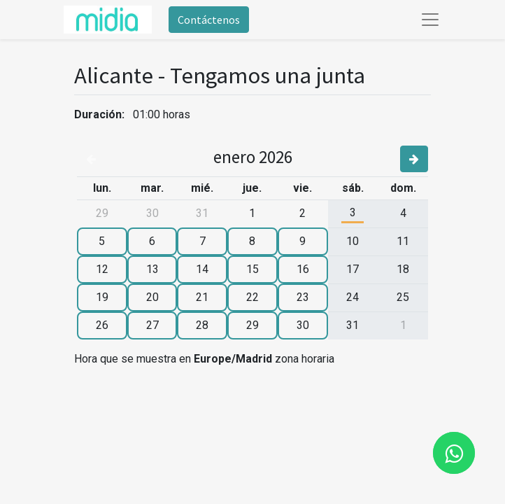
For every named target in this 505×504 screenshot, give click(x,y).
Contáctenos (209, 20)
